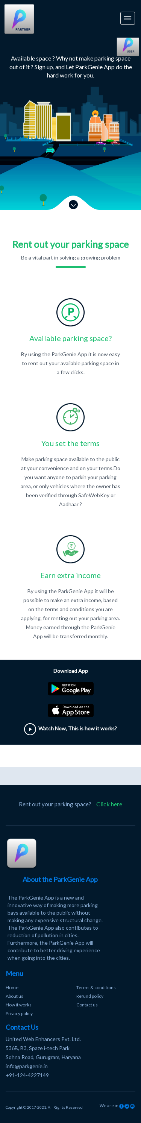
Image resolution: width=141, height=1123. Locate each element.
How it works (19, 1005)
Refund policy (89, 996)
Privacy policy (19, 1013)
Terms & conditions (96, 987)
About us (14, 996)
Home (12, 987)
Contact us (87, 1005)
